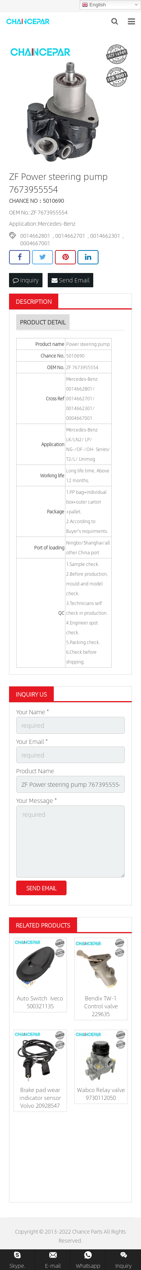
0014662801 (35, 235)
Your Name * (32, 711)
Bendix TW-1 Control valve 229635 (101, 1006)
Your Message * (36, 800)
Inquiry (26, 280)
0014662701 (70, 235)
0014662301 (105, 235)
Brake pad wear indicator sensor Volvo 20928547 (40, 1097)
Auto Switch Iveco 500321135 (40, 1002)
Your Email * (32, 741)
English (94, 5)
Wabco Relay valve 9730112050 (101, 1093)
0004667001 (35, 243)
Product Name (35, 770)
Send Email (70, 280)
